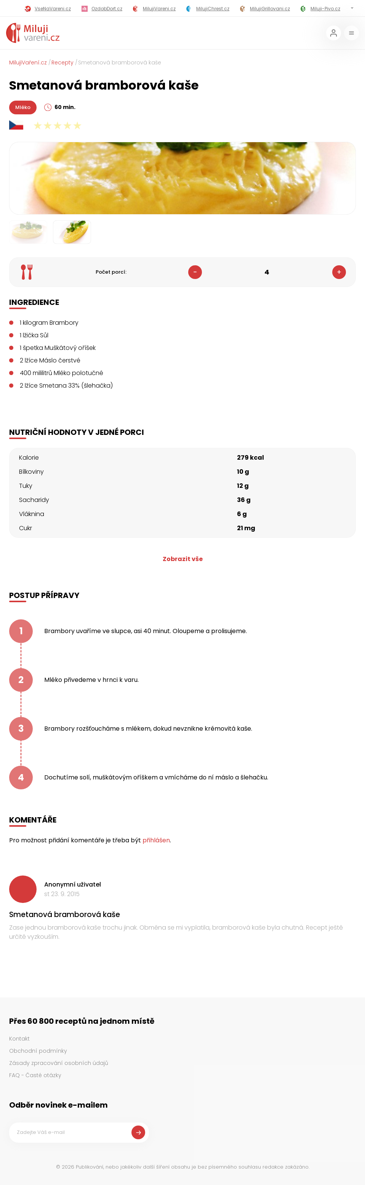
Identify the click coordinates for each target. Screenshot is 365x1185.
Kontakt (19, 1038)
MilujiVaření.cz (28, 62)
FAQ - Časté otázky (35, 1075)
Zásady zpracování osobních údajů (58, 1063)
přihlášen (156, 840)
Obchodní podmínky (38, 1051)
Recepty (62, 62)
